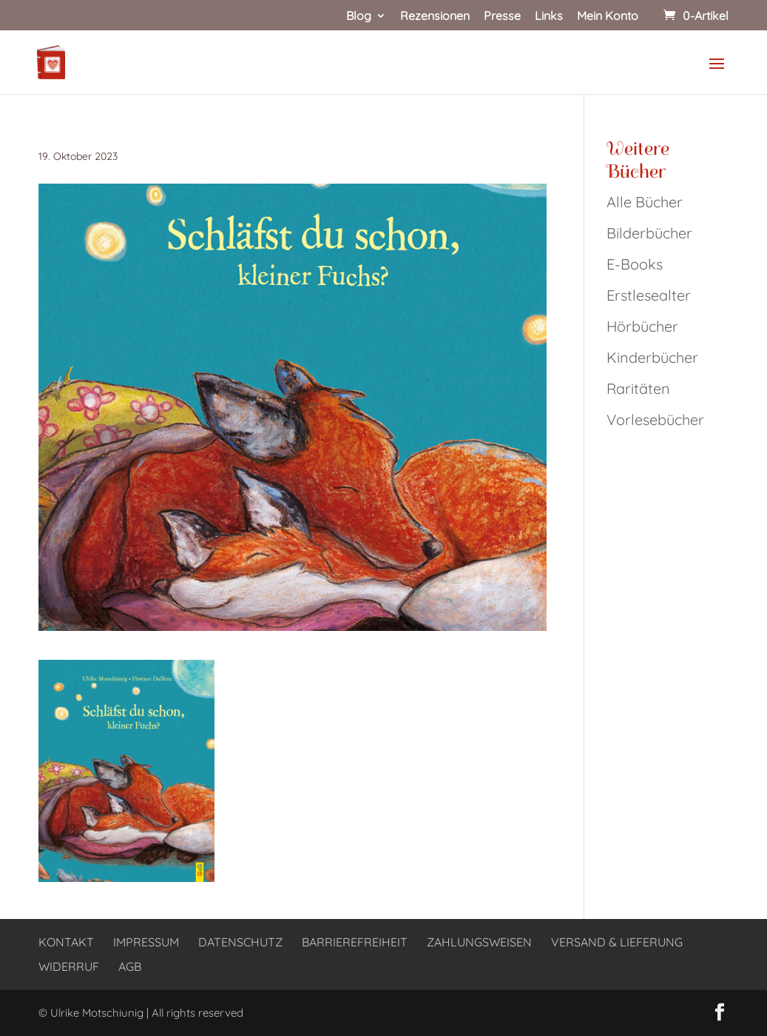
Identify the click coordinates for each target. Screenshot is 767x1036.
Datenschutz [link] (240, 942)
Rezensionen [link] (435, 16)
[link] (694, 15)
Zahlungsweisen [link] (479, 942)
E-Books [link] (634, 264)
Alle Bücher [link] (644, 202)
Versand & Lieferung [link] (617, 942)
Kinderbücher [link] (652, 357)
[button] (717, 73)
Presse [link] (502, 16)
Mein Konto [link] (607, 16)
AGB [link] (129, 966)
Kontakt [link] (66, 942)
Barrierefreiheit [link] (355, 942)
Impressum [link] (146, 942)
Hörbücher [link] (642, 326)
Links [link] (549, 16)
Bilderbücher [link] (649, 233)
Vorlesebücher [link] (655, 419)
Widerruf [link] (68, 966)
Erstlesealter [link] (648, 295)
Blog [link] (358, 16)
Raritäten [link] (638, 388)
